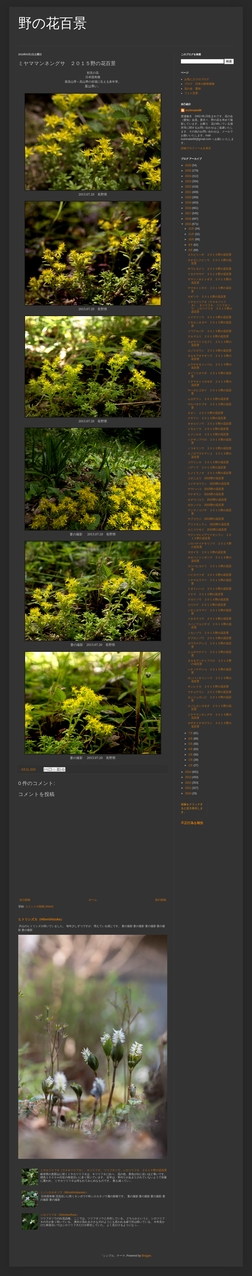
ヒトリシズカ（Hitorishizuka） (41, 919)
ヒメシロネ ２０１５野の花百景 (208, 434)
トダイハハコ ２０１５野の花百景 (209, 588)
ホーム (93, 899)
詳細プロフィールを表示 (196, 148)
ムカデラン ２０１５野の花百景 (208, 399)
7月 (190, 733)
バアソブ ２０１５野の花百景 (207, 467)
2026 (188, 165)
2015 (188, 224)
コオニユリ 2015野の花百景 (206, 478)
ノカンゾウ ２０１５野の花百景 (208, 632)
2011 (188, 788)
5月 (190, 743)
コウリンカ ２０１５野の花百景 (208, 462)
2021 (188, 192)
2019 (188, 202)
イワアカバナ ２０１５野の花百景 (209, 331)
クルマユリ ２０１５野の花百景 (208, 336)
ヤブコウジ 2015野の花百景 (206, 518)
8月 (190, 250)
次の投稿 (24, 899)
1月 (190, 765)
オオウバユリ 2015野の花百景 (207, 499)
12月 (191, 228)
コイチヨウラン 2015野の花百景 (208, 483)
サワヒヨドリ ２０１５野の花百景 (209, 268)
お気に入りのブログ (196, 79)
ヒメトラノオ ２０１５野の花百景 (209, 473)
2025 (188, 170)
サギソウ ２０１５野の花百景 (207, 296)
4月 (190, 749)
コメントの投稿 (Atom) (39, 906)
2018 (188, 208)
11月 (191, 234)
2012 (188, 782)
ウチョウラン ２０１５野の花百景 (209, 692)
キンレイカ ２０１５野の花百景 (208, 686)
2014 (188, 772)
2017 (188, 213)
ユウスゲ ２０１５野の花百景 (207, 604)
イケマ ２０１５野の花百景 (205, 594)
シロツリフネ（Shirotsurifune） (59, 1214)
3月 (190, 754)
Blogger (146, 1255)
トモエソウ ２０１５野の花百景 (208, 429)
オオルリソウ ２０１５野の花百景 (209, 423)
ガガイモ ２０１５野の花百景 (207, 552)
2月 (190, 759)
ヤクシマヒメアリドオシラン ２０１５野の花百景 (209, 536)
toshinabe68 (193, 110)
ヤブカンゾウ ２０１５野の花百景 (209, 638)
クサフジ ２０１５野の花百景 (207, 418)
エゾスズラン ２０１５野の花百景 (209, 350)
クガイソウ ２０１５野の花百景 (208, 599)
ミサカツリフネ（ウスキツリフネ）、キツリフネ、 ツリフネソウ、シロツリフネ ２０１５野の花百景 (103, 1170)
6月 (190, 738)
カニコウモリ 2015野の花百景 (207, 529)
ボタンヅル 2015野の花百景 (206, 505)
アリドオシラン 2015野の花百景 (208, 524)
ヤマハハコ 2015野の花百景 (206, 489)
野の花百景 (52, 23)
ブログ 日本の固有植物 (199, 83)
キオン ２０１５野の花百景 (205, 413)
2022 (188, 186)
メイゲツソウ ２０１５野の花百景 (209, 317)
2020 (188, 197)
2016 (188, 218)
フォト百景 (191, 93)
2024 (188, 176)
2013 (188, 777)
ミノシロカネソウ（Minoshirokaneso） (64, 1192)
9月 (190, 244)
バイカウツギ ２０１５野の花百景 (209, 574)
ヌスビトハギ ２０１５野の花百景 (209, 254)
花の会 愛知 (192, 88)
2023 (188, 181)
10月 (191, 239)
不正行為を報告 (192, 823)
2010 (188, 793)
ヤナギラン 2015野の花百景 (206, 494)
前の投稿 (160, 899)
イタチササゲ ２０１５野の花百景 (209, 274)
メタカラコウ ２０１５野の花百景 (209, 618)
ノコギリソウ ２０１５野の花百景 (209, 448)
